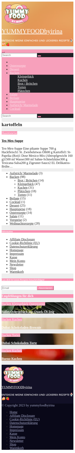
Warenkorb (17, 271)
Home (13, 412)
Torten (22, 87)
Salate (13, 94)
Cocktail (15, 108)
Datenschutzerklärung (24, 246)
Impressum (17, 253)
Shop (13, 268)
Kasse (13, 257)
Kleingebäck (26, 76)
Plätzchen (24, 90)
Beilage (14, 98)
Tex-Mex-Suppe (12, 140)
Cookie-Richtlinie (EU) (25, 243)
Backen (14, 73)
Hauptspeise (17, 101)
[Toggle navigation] (3, 52)
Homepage (16, 250)
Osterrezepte (18, 65)
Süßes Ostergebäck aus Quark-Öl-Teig (28, 311)
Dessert (14, 69)
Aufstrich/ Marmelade (24, 105)
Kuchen (23, 80)
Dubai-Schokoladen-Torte (19, 343)
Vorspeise (16, 220)
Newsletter (16, 264)
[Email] (19, 288)
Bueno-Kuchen (12, 358)
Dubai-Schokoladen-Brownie (21, 327)
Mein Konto (17, 261)
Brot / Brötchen (28, 83)
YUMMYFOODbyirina (32, 31)
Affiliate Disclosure (22, 239)
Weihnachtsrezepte (22, 223)
